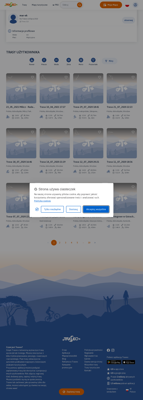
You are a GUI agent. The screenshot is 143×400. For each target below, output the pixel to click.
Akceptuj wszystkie (96, 209)
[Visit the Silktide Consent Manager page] (37, 209)
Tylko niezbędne (52, 209)
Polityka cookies (42, 201)
